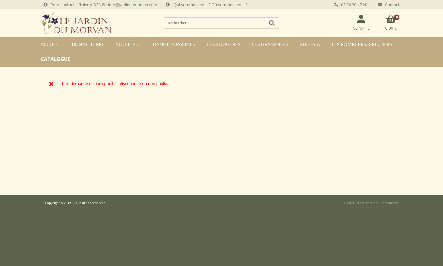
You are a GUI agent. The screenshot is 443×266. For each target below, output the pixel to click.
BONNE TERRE (88, 44)
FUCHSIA (310, 44)
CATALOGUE (55, 59)
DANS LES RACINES (174, 44)
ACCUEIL (50, 44)
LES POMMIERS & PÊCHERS (362, 44)
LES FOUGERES (224, 44)
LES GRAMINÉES (270, 44)
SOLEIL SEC (128, 44)
